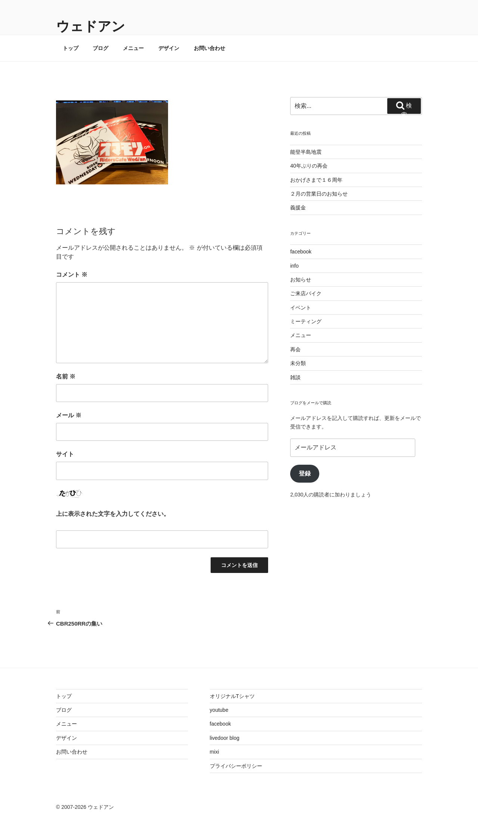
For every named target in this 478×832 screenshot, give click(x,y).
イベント (300, 308)
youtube (219, 710)
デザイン (168, 48)
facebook (300, 252)
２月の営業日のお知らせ (319, 194)
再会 (295, 349)
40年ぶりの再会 (309, 166)
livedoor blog (224, 738)
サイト (65, 454)
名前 (65, 376)
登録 (305, 473)
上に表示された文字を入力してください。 (113, 514)
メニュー (133, 48)
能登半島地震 (306, 152)
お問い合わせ (209, 48)
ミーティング (306, 321)
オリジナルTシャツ (232, 696)
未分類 (298, 363)
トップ (70, 48)
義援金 (298, 208)
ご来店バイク (306, 293)
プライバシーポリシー (236, 766)
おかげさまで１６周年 (316, 180)
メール (68, 415)
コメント (71, 274)
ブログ (100, 48)
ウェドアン (90, 26)
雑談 (295, 377)
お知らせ (300, 280)
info (294, 266)
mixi (214, 752)
